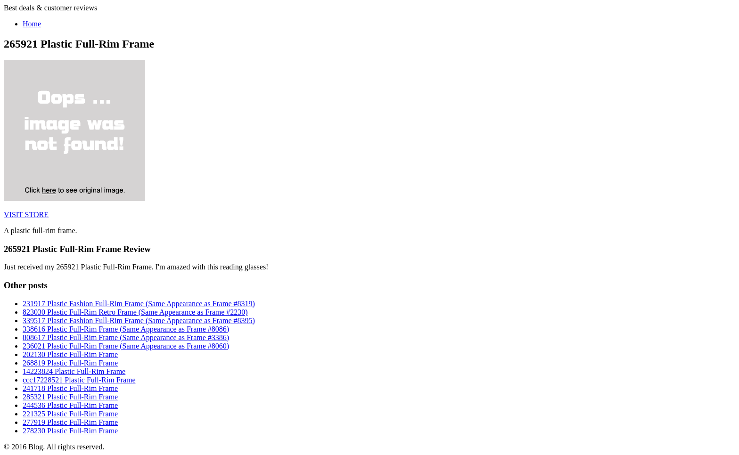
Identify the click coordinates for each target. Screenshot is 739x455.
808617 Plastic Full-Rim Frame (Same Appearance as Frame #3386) (126, 337)
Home (32, 24)
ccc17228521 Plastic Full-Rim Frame (79, 380)
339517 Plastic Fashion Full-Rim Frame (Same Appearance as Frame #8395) (139, 321)
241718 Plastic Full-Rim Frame (70, 388)
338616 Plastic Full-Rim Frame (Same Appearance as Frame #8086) (126, 329)
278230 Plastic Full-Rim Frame (70, 431)
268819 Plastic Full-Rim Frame (70, 363)
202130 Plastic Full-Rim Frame (70, 354)
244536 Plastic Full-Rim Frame (70, 405)
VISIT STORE (26, 215)
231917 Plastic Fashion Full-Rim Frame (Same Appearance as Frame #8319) (139, 304)
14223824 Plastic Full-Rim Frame (74, 371)
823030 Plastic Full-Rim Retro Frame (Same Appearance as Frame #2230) (135, 312)
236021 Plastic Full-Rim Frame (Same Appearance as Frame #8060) (126, 346)
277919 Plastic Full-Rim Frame (70, 422)
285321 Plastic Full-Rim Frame (70, 397)
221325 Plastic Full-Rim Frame (70, 414)
